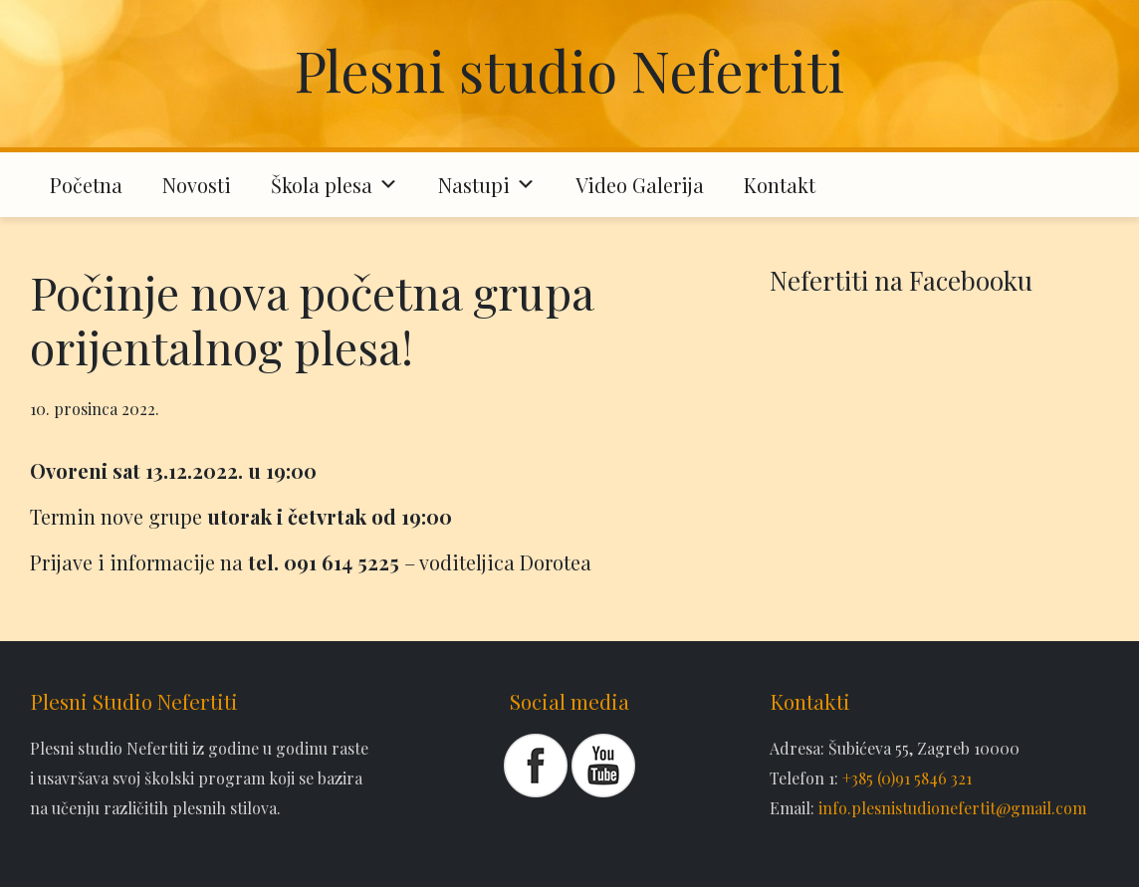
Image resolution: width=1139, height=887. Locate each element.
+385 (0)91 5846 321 (907, 778)
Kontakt (779, 184)
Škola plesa (334, 184)
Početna (86, 184)
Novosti (196, 184)
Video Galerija (639, 184)
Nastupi (487, 184)
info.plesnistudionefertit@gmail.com (952, 807)
